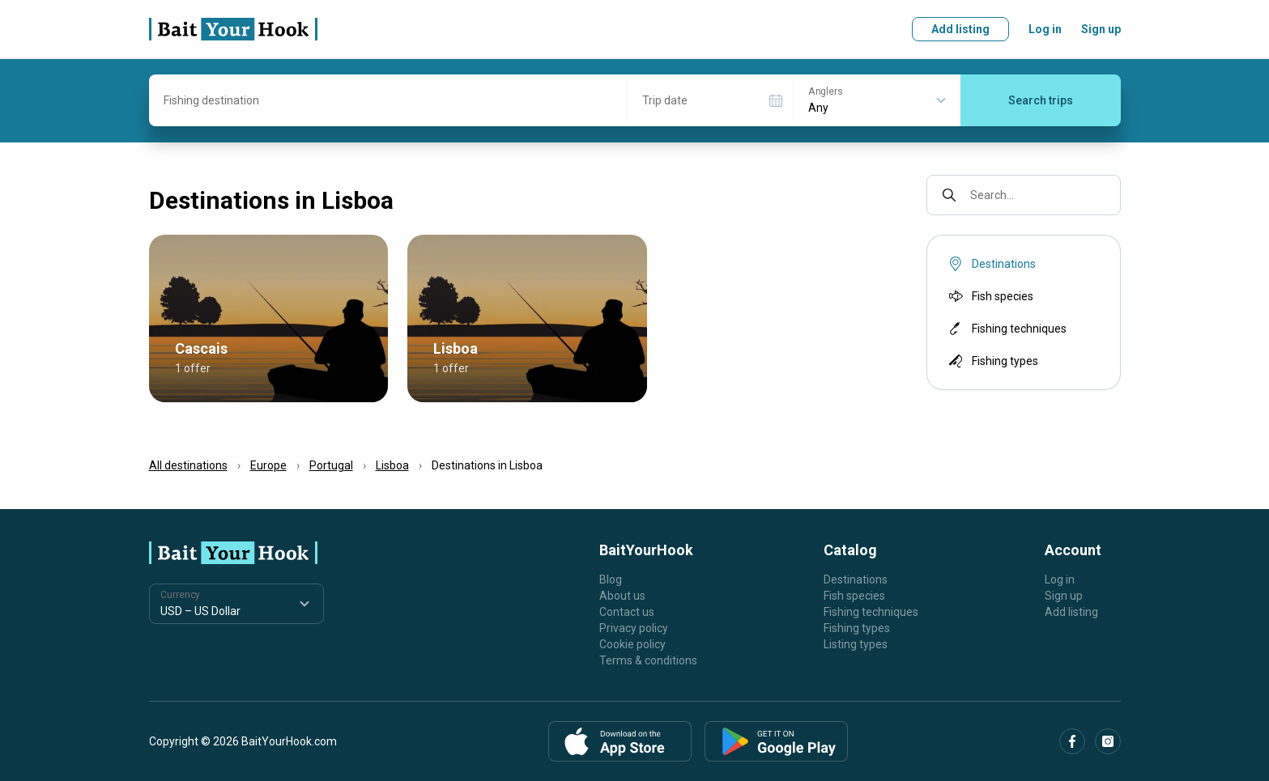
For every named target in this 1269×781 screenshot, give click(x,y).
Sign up (1101, 29)
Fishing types (992, 361)
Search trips (1040, 100)
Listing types (856, 644)
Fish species (989, 296)
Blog (610, 579)
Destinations (856, 579)
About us (622, 595)
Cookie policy (632, 644)
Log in (1045, 29)
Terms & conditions (648, 660)
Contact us (626, 611)
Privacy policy (633, 628)
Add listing (960, 29)
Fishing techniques (1006, 328)
